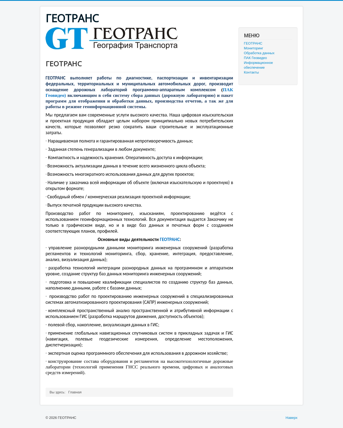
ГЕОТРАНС (253, 43)
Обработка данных (259, 53)
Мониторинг (253, 48)
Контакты (251, 72)
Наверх (291, 418)
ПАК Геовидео (255, 58)
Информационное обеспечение (258, 65)
